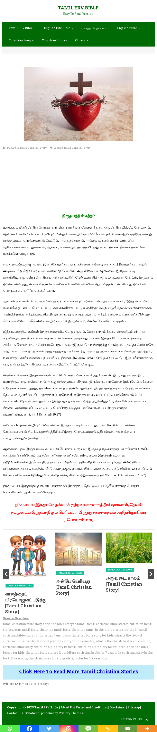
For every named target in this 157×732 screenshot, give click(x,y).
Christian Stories (54, 40)
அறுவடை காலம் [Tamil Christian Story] (124, 584)
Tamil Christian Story (33, 147)
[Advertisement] (78, 182)
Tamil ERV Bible (78, 8)
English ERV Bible (57, 28)
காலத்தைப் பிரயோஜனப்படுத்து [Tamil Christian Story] (25, 603)
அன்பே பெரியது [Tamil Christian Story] (73, 587)
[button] (6, 574)
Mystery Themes (70, 713)
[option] (28, 574)
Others (80, 40)
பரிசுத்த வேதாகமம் (93, 28)
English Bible (127, 28)
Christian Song (20, 40)
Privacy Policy (131, 719)
